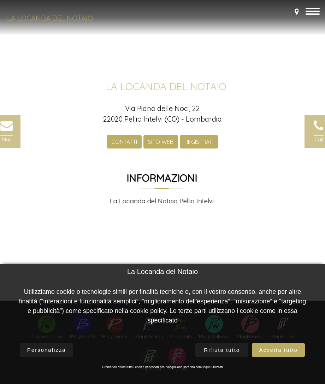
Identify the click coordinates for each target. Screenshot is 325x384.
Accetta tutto (278, 350)
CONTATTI (124, 143)
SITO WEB (160, 143)
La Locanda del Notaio (50, 18)
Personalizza (46, 350)
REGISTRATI (198, 143)
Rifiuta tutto (222, 350)
